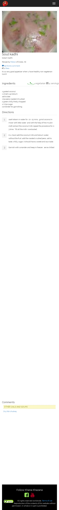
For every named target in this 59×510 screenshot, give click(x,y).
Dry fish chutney (10, 411)
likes (7, 68)
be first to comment (11, 66)
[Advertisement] (29, 274)
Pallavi (13, 62)
